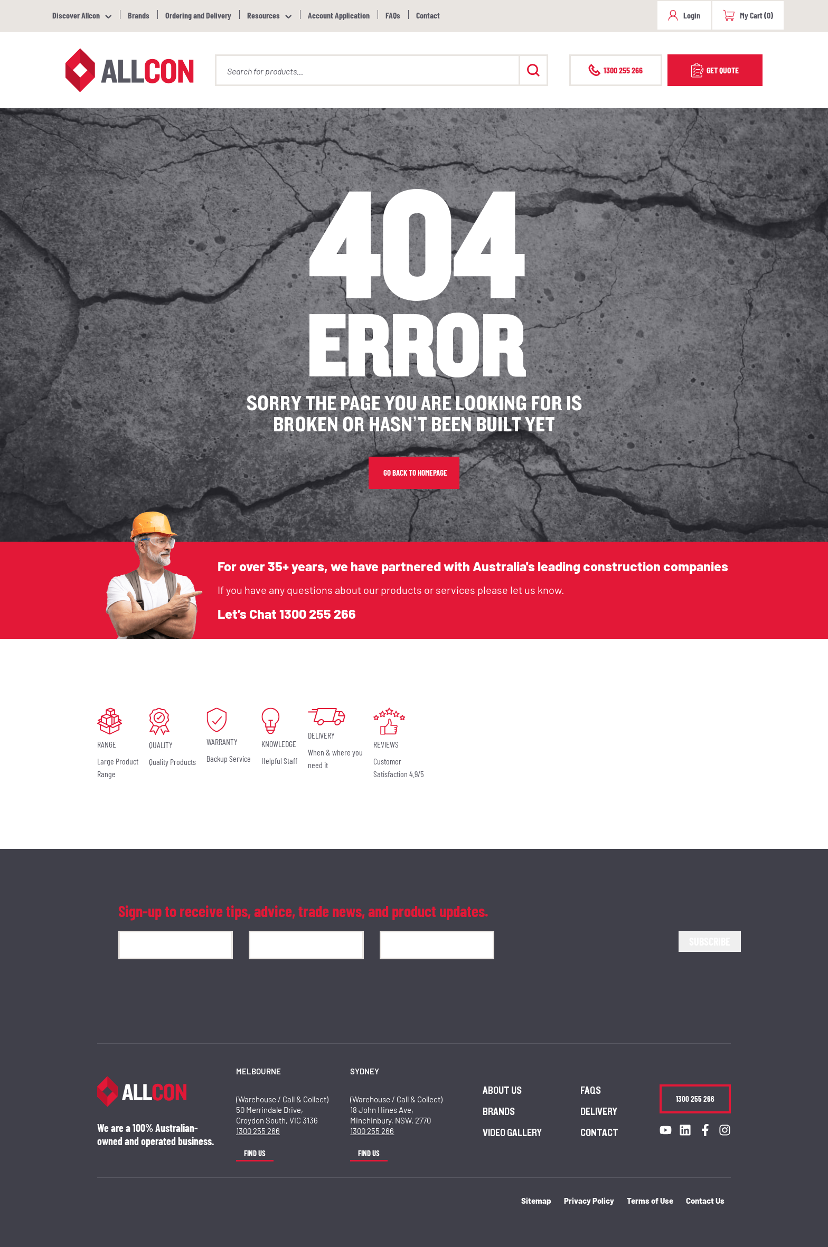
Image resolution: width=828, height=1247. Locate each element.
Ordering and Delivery (198, 15)
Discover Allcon (76, 15)
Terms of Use (650, 1200)
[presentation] (590, 951)
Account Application (339, 15)
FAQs (392, 15)
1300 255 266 (317, 613)
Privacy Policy (589, 1200)
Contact (428, 15)
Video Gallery (512, 1133)
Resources (263, 15)
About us (502, 1090)
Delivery (598, 1112)
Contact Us (705, 1200)
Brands (138, 15)
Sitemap (536, 1200)
